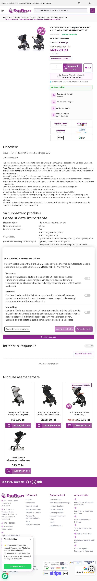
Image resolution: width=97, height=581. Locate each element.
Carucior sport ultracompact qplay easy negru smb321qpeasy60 (18, 459)
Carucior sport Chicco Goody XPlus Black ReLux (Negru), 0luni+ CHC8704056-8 (48, 413)
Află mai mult (63, 267)
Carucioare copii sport (59, 17)
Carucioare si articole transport (25, 17)
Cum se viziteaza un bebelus (82, 521)
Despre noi (30, 503)
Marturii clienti (32, 506)
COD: (52, 39)
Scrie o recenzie (69, 34)
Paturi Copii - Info (84, 534)
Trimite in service (33, 525)
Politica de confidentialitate (33, 517)
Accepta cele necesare (17, 329)
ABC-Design (62, 43)
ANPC (52, 522)
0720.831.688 (8, 523)
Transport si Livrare (33, 509)
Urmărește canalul (18, 566)
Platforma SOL (56, 526)
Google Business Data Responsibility (38, 267)
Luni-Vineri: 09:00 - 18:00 (7, 528)
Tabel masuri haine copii (60, 503)
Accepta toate (84, 329)
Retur (28, 521)
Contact (29, 499)
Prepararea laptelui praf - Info (84, 541)
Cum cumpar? (55, 499)
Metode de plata (57, 506)
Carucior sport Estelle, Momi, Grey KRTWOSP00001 (79, 413)
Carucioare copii (43, 17)
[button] (4, 10)
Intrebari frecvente (57, 516)
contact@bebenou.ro (10, 534)
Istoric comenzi (56, 509)
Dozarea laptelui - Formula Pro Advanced (83, 550)
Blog (52, 519)
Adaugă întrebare (83, 354)
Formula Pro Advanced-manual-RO (84, 504)
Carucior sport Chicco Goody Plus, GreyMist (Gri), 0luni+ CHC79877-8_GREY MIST (18, 413)
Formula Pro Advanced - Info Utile (84, 512)
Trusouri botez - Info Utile (82, 529)
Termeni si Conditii (33, 513)
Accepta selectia (64, 329)
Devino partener (56, 513)
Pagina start (7, 17)
